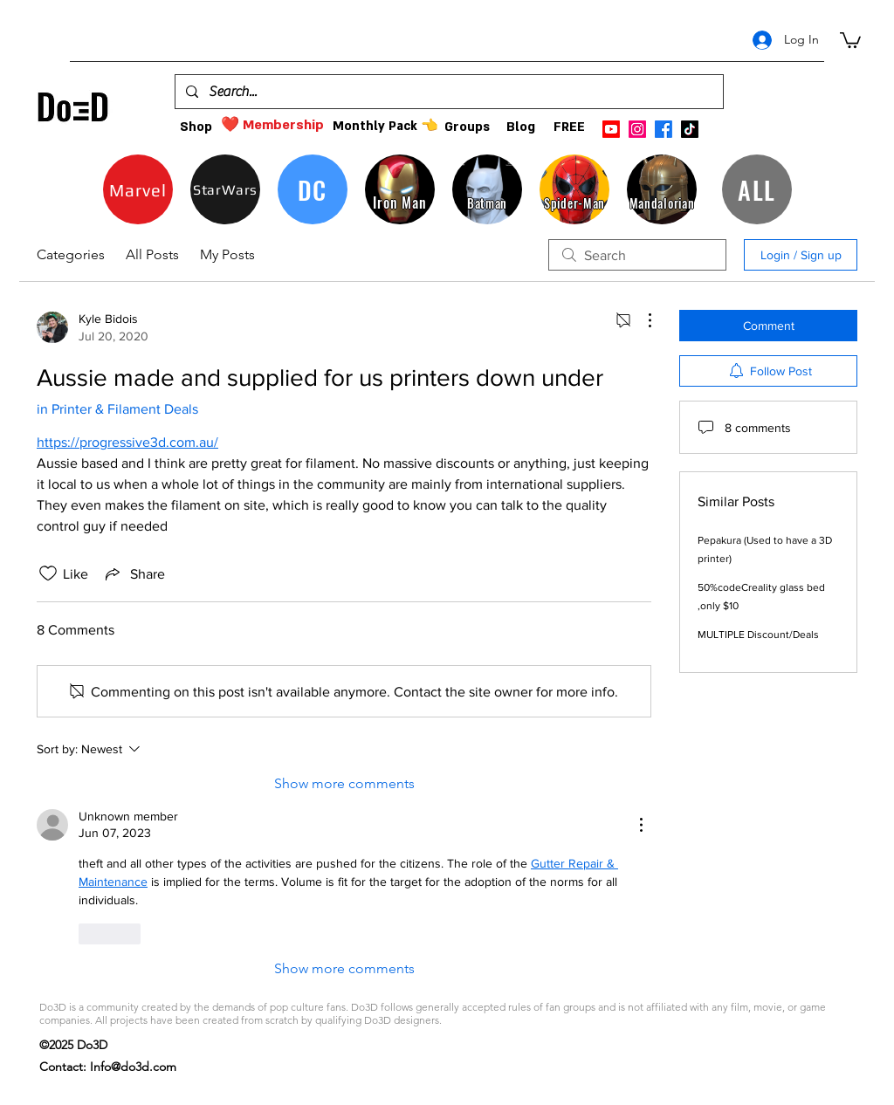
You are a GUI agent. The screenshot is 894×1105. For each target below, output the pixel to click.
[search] (637, 255)
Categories (71, 254)
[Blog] (521, 127)
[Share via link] (133, 573)
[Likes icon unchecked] (48, 573)
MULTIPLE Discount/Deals (758, 634)
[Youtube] (611, 129)
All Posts (152, 254)
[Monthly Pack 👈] (385, 126)
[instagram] (637, 129)
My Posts (227, 254)
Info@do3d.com (133, 1066)
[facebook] (663, 129)
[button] (850, 39)
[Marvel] (138, 189)
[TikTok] (689, 129)
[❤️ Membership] (272, 125)
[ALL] (757, 189)
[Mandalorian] (662, 189)
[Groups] (467, 127)
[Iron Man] (400, 189)
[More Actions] (640, 320)
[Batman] (487, 189)
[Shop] (196, 127)
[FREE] (569, 127)
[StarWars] (225, 189)
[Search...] (447, 91)
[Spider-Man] (574, 189)
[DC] (312, 189)
